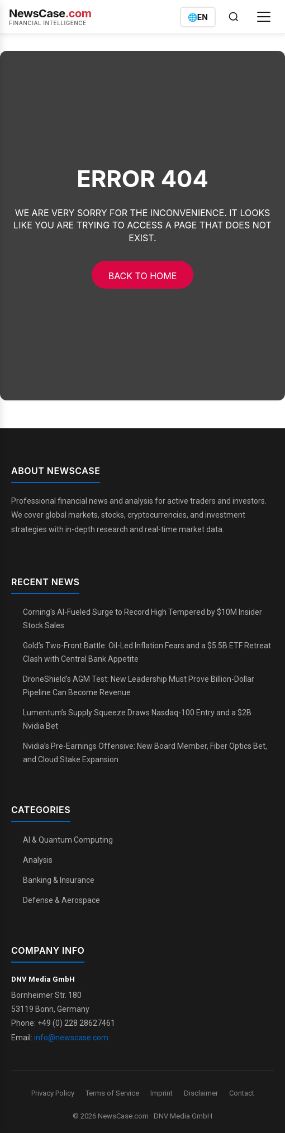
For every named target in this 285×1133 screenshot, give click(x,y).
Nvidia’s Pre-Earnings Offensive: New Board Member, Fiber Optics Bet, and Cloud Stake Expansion (145, 753)
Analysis (38, 859)
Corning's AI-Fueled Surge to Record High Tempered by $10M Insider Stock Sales (142, 619)
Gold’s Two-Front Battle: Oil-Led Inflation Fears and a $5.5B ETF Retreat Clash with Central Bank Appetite (147, 652)
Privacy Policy (52, 1093)
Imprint (161, 1093)
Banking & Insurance (58, 880)
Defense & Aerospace (61, 900)
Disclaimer (201, 1093)
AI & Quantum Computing (68, 839)
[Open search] (233, 17)
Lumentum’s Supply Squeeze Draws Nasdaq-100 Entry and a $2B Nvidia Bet (137, 719)
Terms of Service (112, 1093)
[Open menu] (263, 16)
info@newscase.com (71, 1037)
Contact (241, 1093)
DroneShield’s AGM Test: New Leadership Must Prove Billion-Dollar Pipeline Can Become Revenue (138, 686)
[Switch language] (198, 17)
